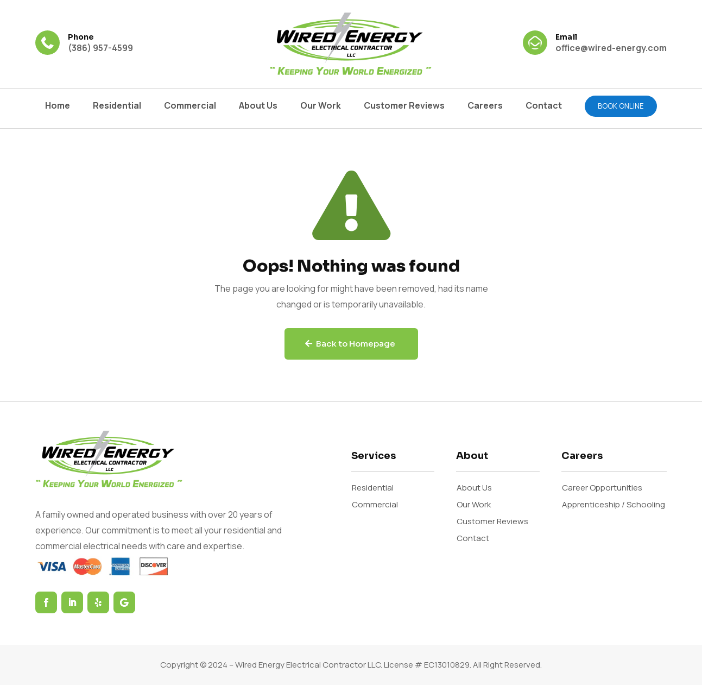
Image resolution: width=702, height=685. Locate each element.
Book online (621, 106)
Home (57, 106)
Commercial (190, 106)
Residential (117, 106)
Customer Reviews (404, 106)
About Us (258, 106)
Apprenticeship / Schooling (613, 504)
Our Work (320, 106)
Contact (544, 106)
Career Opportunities (602, 487)
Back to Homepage (355, 343)
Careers (485, 106)
